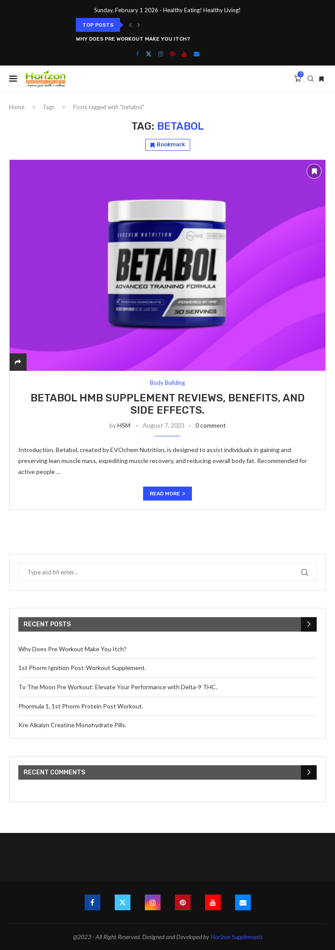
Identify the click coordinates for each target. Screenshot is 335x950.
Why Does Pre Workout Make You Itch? (133, 39)
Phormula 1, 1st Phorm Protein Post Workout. (80, 706)
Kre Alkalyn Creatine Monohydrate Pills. (72, 725)
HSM (123, 425)
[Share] (18, 362)
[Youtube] (184, 53)
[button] (130, 25)
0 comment (210, 425)
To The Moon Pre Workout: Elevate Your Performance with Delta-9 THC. (117, 687)
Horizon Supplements (237, 936)
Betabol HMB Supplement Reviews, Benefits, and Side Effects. (168, 404)
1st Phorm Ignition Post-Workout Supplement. (82, 667)
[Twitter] (148, 53)
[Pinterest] (172, 53)
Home (16, 107)
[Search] (310, 78)
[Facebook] (137, 53)
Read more (167, 494)
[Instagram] (160, 53)
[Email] (196, 53)
